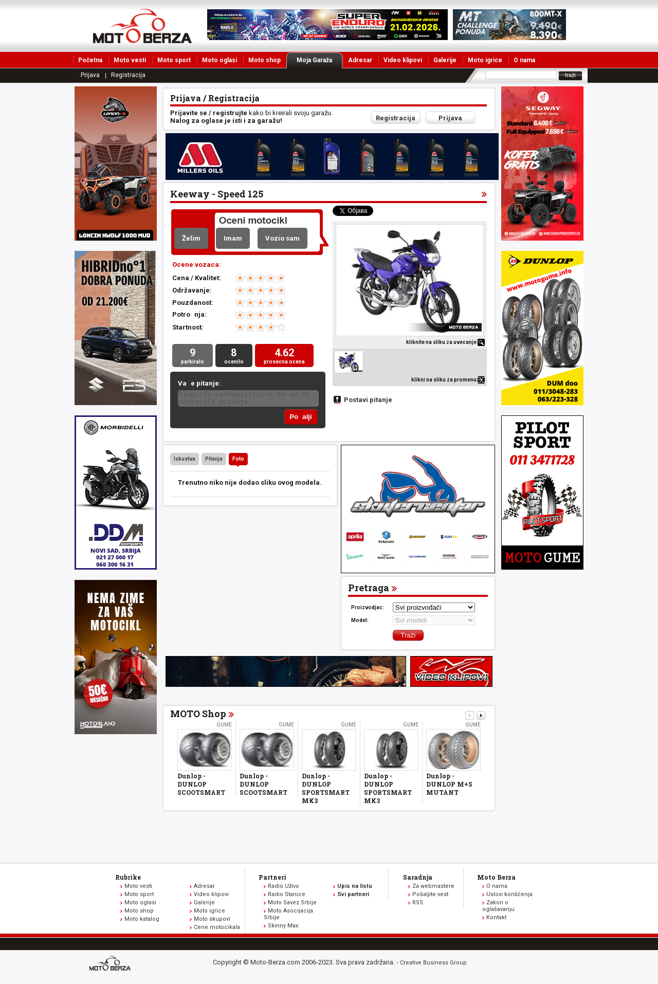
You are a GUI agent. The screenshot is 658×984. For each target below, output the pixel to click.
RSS (417, 904)
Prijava (90, 75)
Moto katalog (141, 921)
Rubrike (128, 879)
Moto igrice (485, 60)
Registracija (128, 75)
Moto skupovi (212, 921)
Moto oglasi (219, 60)
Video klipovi (402, 60)
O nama (524, 60)
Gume (224, 727)
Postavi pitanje (368, 400)
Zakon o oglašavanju (498, 908)
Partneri (272, 879)
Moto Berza (496, 879)
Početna (90, 60)
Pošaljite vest (430, 896)
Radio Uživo (283, 888)
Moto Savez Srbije (292, 904)
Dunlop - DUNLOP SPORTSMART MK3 (326, 790)
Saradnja (417, 879)
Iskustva (184, 461)
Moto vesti (130, 60)
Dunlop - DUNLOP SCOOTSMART (201, 786)
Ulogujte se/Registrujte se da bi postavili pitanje (248, 400)
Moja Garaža (319, 60)
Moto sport (174, 60)
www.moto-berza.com (111, 966)
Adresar (360, 60)
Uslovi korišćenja (509, 896)
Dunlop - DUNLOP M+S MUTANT (449, 786)
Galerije (444, 60)
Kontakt (496, 919)
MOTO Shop (198, 715)
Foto (238, 461)
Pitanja (214, 461)
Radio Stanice (286, 896)
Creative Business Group (433, 964)
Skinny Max (283, 927)
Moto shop (264, 60)
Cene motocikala (217, 929)
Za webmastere (433, 888)
